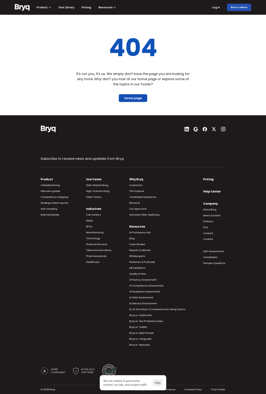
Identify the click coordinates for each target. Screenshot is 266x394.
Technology (93, 238)
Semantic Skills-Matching (144, 214)
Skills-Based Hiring (97, 185)
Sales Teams (94, 197)
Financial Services (97, 244)
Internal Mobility (50, 214)
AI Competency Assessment (146, 285)
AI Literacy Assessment (143, 303)
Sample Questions (214, 263)
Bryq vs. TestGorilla (140, 315)
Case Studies (137, 244)
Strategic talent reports (54, 203)
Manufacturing (94, 232)
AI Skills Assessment (141, 297)
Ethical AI (134, 203)
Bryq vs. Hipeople (139, 345)
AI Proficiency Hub (140, 232)
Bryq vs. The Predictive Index (146, 321)
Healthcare (93, 262)
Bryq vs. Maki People (141, 333)
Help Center (212, 191)
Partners (208, 221)
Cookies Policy (193, 389)
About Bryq (209, 209)
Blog (132, 238)
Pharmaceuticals (96, 256)
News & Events (212, 215)
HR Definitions (137, 268)
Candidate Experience (142, 197)
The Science (136, 191)
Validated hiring (50, 185)
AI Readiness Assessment (144, 291)
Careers (208, 233)
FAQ (205, 227)
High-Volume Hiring (98, 191)
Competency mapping (54, 197)
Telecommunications (99, 250)
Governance (167, 389)
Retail (89, 220)
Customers (136, 185)
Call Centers (93, 214)
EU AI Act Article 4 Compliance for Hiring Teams (157, 309)
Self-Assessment (213, 251)
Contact (208, 239)
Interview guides (50, 191)
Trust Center (218, 389)
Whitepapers (137, 256)
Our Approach (137, 209)
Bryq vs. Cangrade (140, 339)
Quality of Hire (137, 274)
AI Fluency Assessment (142, 280)
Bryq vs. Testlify (138, 327)
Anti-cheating (49, 209)
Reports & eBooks (140, 250)
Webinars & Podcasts (142, 262)
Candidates (210, 257)
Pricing (208, 179)
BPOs (89, 226)
